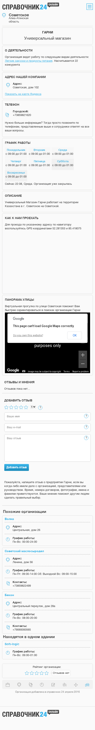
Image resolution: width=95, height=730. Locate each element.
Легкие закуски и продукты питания (28, 60)
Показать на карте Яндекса (23, 94)
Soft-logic (12, 644)
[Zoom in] (83, 355)
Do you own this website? (28, 335)
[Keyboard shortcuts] (23, 371)
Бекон (9, 595)
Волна (9, 519)
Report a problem (80, 371)
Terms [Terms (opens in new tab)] (67, 371)
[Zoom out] (83, 363)
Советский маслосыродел (24, 551)
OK (75, 335)
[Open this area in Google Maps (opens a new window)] (13, 370)
